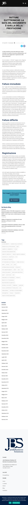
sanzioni (21, 285)
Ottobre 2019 (4, 385)
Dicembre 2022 (5, 369)
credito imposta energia (19, 254)
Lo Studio (5, 483)
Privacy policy (16, 502)
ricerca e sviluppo (6, 285)
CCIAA (15, 249)
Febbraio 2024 (5, 344)
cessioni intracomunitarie (8, 251)
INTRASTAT (18, 267)
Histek (7, 264)
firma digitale (20, 262)
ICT (11, 264)
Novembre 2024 (5, 338)
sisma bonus (5, 290)
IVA (22, 269)
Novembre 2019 (5, 382)
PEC (13, 275)
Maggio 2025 (4, 319)
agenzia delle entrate (16, 244)
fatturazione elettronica (8, 262)
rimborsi (15, 285)
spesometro (5, 293)
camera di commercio (7, 249)
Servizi (4, 485)
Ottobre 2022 (4, 372)
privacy (18, 277)
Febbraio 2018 (5, 416)
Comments (10, 43)
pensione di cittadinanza (8, 277)
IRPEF (15, 269)
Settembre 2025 (5, 313)
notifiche (8, 275)
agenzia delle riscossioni (8, 246)
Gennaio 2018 (5, 419)
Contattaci (14, 200)
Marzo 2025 (4, 325)
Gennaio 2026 (5, 307)
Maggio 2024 (4, 341)
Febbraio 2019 (5, 400)
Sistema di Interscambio (16, 290)
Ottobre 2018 (4, 410)
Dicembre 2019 (5, 378)
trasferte (17, 293)
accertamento (5, 244)
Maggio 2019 (4, 394)
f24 (16, 256)
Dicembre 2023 (5, 347)
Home (4, 481)
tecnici (11, 293)
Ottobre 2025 (4, 310)
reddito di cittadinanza (8, 280)
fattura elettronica (7, 259)
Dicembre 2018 (5, 407)
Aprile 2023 (4, 360)
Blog (4, 488)
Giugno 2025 (4, 316)
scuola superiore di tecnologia (10, 287)
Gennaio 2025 (5, 332)
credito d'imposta (6, 254)
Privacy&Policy (6, 475)
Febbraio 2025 (5, 328)
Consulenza (17, 43)
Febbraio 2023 (5, 363)
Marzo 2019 (4, 397)
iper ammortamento (7, 269)
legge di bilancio (6, 272)
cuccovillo (5, 256)
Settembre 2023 (5, 354)
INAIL (15, 264)
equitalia (11, 256)
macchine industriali (17, 272)
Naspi (3, 275)
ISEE (19, 269)
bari (18, 246)
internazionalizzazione (8, 267)
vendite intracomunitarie (8, 295)
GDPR (3, 264)
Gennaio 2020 (5, 375)
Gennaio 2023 (5, 366)
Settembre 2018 (5, 413)
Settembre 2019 (5, 388)
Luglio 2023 (4, 357)
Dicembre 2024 (5, 335)
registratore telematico (8, 282)
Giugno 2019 (4, 391)
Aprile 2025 (4, 322)
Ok (10, 502)
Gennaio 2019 (5, 403)
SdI (20, 287)
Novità (22, 43)
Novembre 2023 (5, 350)
